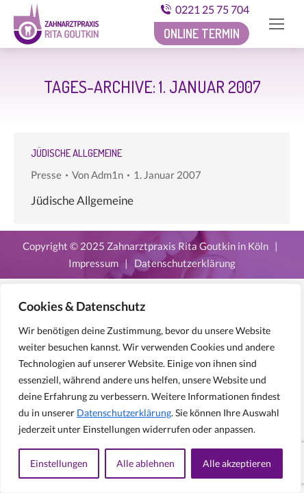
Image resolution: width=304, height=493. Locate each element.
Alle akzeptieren (237, 463)
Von (97, 174)
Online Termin (202, 33)
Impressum (93, 263)
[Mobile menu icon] (276, 24)
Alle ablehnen (145, 463)
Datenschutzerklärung (124, 412)
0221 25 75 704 (204, 9)
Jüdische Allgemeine (76, 153)
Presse (46, 174)
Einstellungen (59, 463)
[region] (150, 388)
